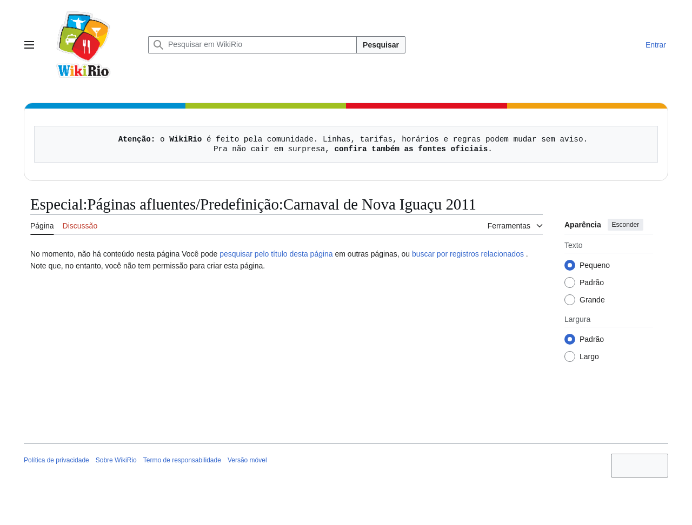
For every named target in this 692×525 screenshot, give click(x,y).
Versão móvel (247, 460)
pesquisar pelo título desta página (275, 254)
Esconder (626, 224)
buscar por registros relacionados (468, 254)
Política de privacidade (56, 460)
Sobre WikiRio (116, 460)
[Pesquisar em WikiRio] (252, 44)
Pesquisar (381, 45)
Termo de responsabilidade (182, 460)
